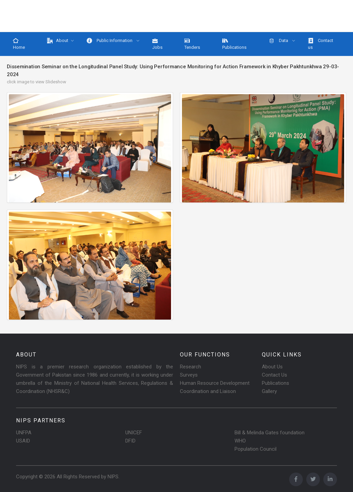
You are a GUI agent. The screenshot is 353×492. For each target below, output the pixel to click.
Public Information (110, 40)
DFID (130, 441)
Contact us (320, 44)
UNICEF (133, 433)
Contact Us (274, 375)
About (57, 40)
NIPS (113, 477)
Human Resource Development (215, 383)
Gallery (269, 391)
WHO (240, 441)
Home (19, 44)
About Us (272, 367)
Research (190, 367)
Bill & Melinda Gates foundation (270, 433)
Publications (234, 44)
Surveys (189, 375)
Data (279, 40)
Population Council (256, 449)
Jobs (157, 44)
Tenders (192, 44)
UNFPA (23, 433)
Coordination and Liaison (208, 391)
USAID (23, 441)
